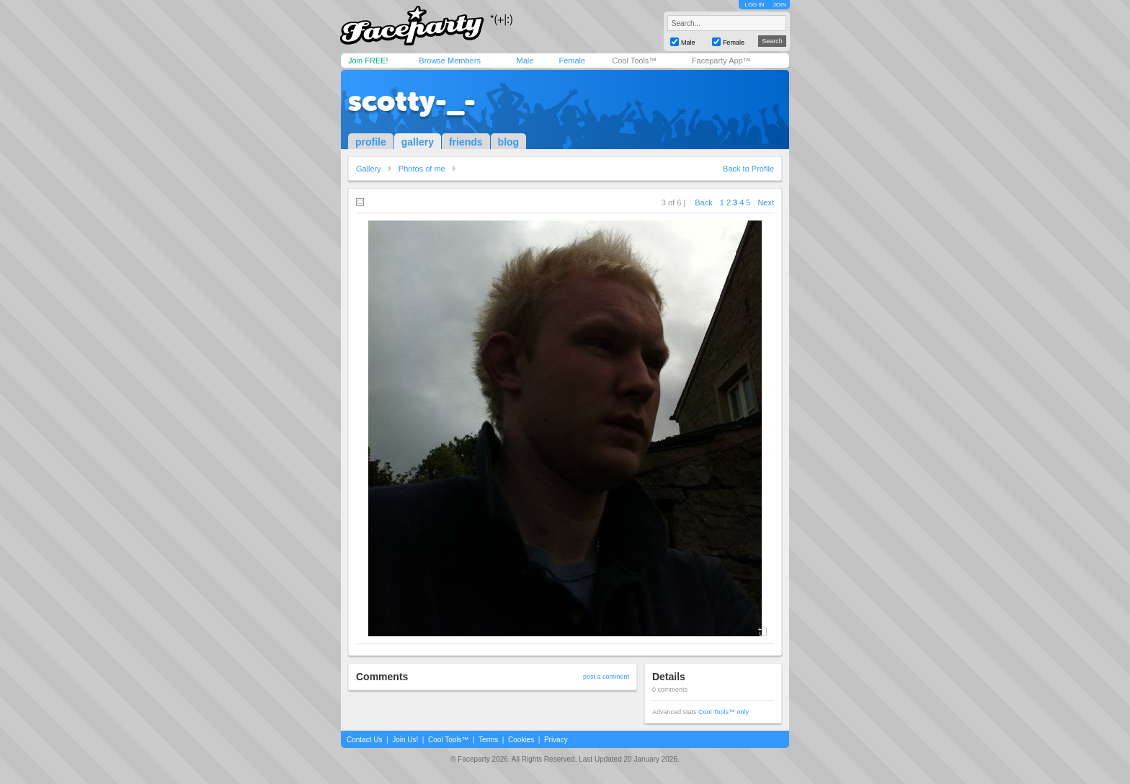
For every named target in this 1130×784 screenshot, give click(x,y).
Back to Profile (748, 168)
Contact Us (364, 740)
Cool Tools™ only (723, 712)
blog (509, 142)
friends (466, 142)
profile (370, 142)
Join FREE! (368, 60)
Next (765, 202)
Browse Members (450, 60)
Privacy (556, 740)
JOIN (779, 4)
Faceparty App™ (721, 60)
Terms (488, 740)
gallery (417, 142)
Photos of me (422, 168)
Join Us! (405, 740)
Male (524, 60)
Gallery (368, 168)
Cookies (521, 740)
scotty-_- (412, 100)
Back (703, 202)
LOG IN (754, 4)
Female (572, 60)
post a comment (606, 676)
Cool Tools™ (634, 60)
